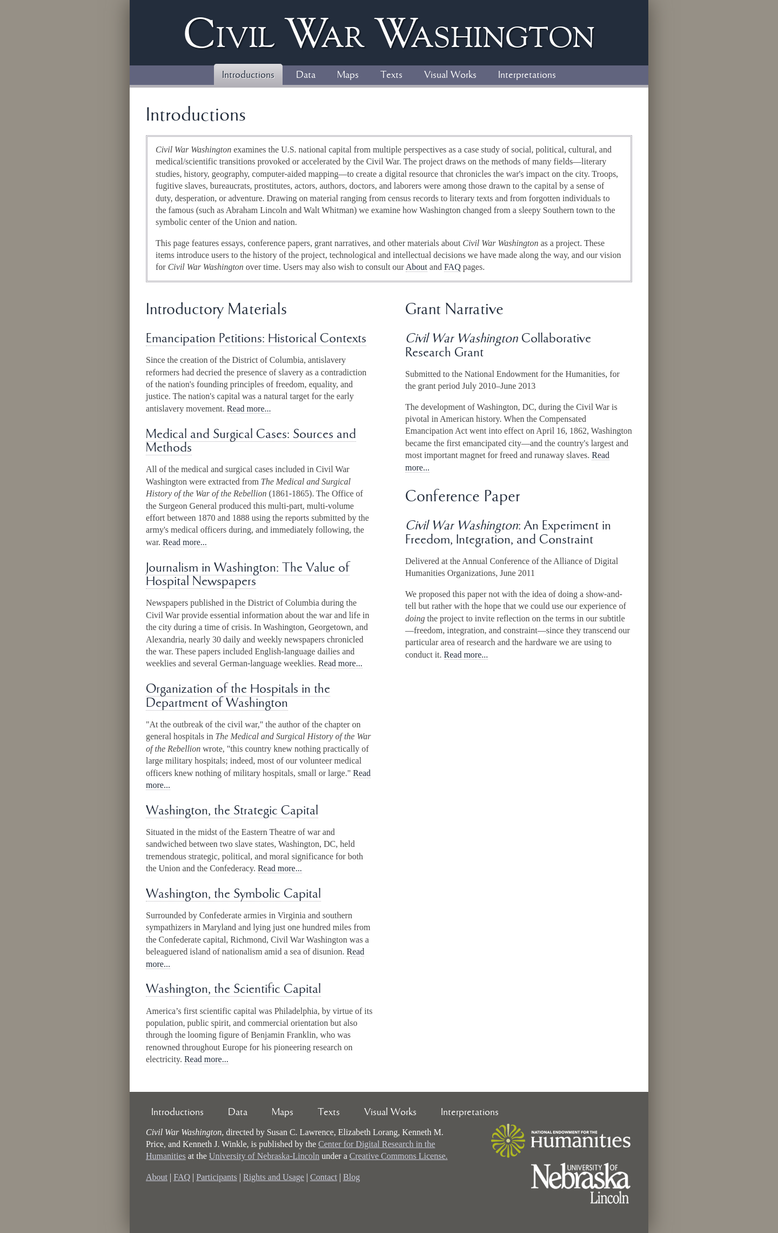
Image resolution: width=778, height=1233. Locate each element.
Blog (351, 1177)
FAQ (452, 266)
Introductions (248, 75)
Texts (391, 75)
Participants (216, 1177)
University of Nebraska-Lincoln (264, 1156)
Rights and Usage (273, 1177)
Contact (323, 1177)
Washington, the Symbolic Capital (233, 894)
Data (306, 75)
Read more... (249, 408)
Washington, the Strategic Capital (232, 811)
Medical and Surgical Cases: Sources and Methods (251, 441)
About (416, 266)
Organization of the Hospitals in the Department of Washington (238, 696)
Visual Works (450, 75)
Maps (348, 75)
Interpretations (527, 75)
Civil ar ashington (389, 33)
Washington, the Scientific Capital (233, 989)
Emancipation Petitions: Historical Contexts (256, 339)
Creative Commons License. (399, 1156)
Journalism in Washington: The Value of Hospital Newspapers (248, 575)
